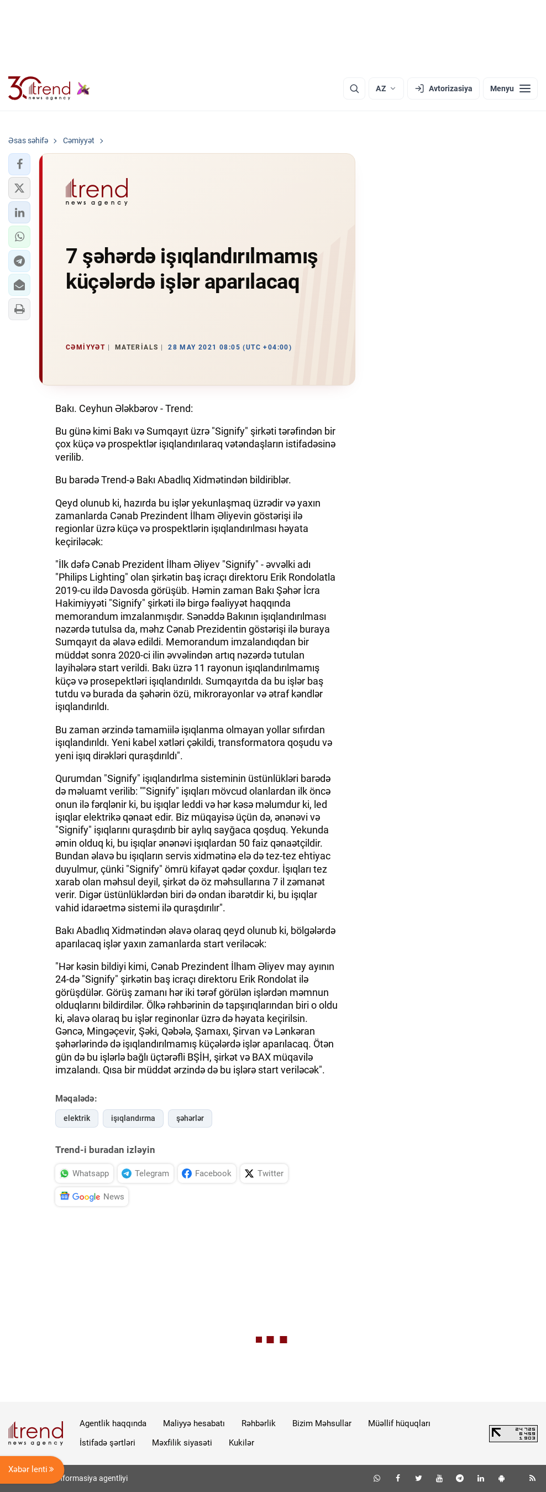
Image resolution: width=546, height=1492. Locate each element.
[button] (19, 164)
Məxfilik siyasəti (182, 1443)
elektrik (77, 1118)
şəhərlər (190, 1118)
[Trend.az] (49, 88)
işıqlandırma (133, 1118)
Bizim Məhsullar (321, 1423)
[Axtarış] (354, 88)
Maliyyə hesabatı (194, 1423)
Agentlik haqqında (113, 1423)
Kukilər (241, 1443)
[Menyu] (510, 88)
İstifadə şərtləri (107, 1443)
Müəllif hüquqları (399, 1423)
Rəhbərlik (259, 1423)
